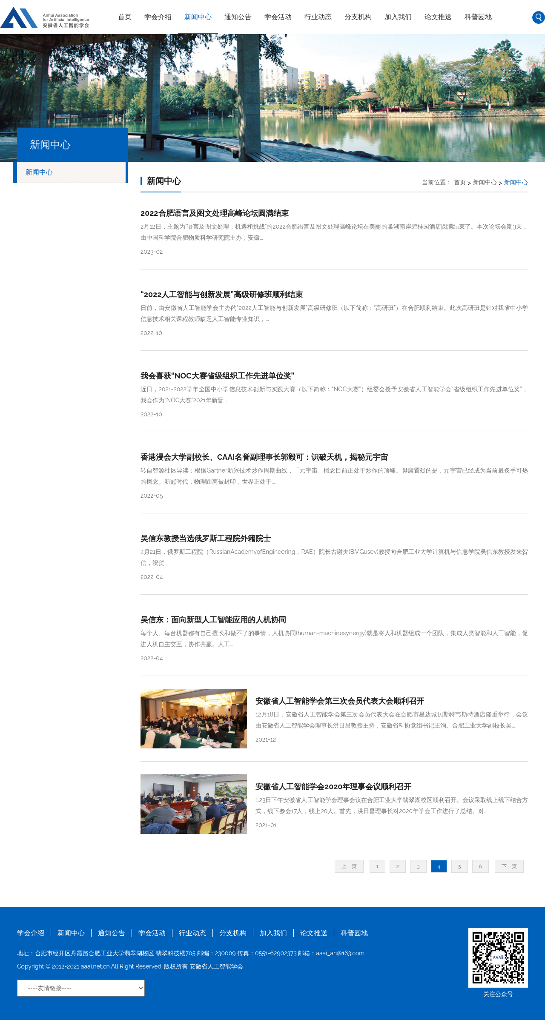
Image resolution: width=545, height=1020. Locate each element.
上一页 (349, 866)
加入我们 (398, 17)
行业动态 (318, 17)
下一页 (509, 866)
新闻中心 (198, 17)
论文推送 (438, 17)
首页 (125, 17)
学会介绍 (158, 17)
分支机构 (358, 17)
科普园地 (478, 17)
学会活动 (278, 17)
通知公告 (238, 17)
